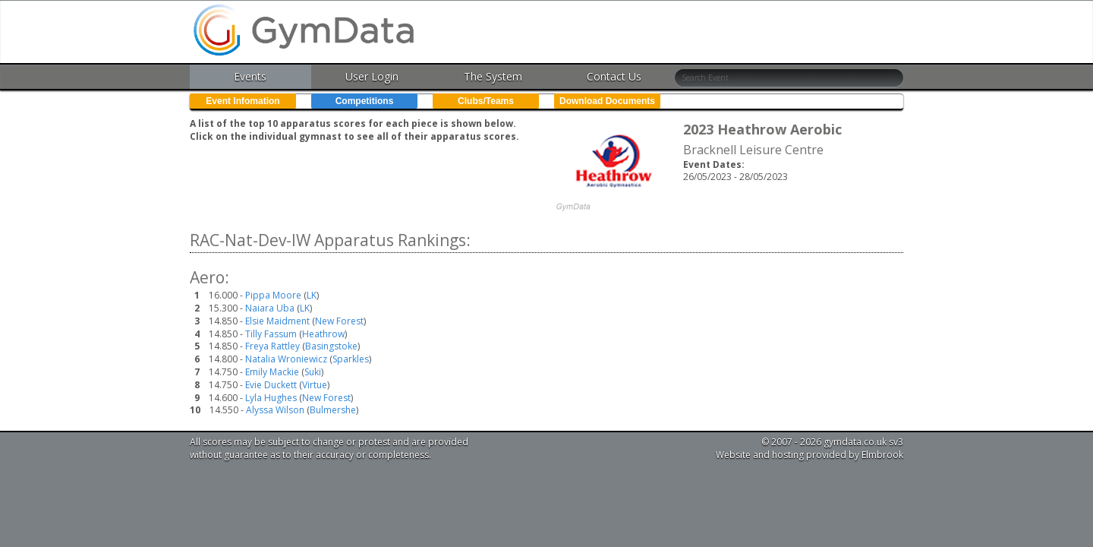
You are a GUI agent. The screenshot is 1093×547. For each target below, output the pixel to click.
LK (312, 295)
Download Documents (607, 101)
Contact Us (614, 76)
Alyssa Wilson (275, 409)
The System (493, 76)
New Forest (339, 321)
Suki (312, 371)
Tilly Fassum (271, 333)
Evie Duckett (271, 384)
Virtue (314, 384)
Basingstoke (331, 346)
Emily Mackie (272, 371)
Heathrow (323, 333)
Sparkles (350, 359)
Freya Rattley (272, 346)
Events (250, 76)
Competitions (364, 101)
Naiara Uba (270, 308)
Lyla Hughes (271, 397)
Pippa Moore (273, 295)
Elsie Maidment (277, 321)
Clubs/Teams (486, 101)
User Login (371, 76)
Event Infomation (242, 101)
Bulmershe (333, 409)
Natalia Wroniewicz (286, 359)
